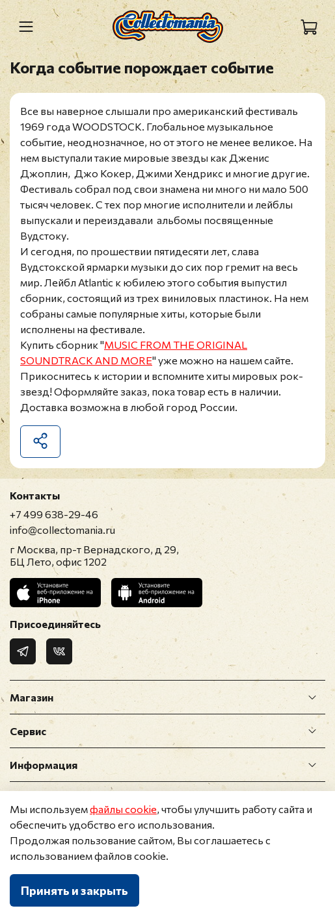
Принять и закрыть (74, 890)
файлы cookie (123, 809)
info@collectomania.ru (62, 529)
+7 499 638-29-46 (54, 514)
